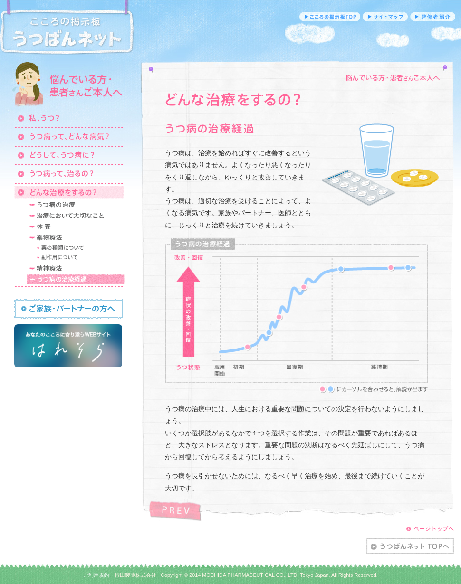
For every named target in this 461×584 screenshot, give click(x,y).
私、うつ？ (69, 118)
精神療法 (76, 268)
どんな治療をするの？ (69, 192)
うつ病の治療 (76, 204)
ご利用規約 (96, 575)
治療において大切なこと (76, 215)
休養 (76, 226)
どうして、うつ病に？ (69, 155)
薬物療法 (76, 237)
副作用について (80, 258)
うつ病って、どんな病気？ (69, 136)
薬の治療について (80, 248)
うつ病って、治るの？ (69, 173)
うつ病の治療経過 (76, 279)
